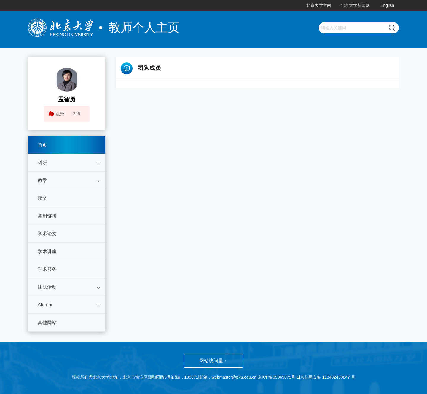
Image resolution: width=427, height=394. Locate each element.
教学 (42, 180)
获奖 (42, 198)
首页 (42, 144)
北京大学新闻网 (355, 5)
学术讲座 (47, 251)
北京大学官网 (318, 5)
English (387, 5)
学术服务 (47, 269)
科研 (42, 162)
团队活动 (47, 287)
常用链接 (47, 215)
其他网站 (47, 322)
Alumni (45, 304)
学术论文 (47, 233)
